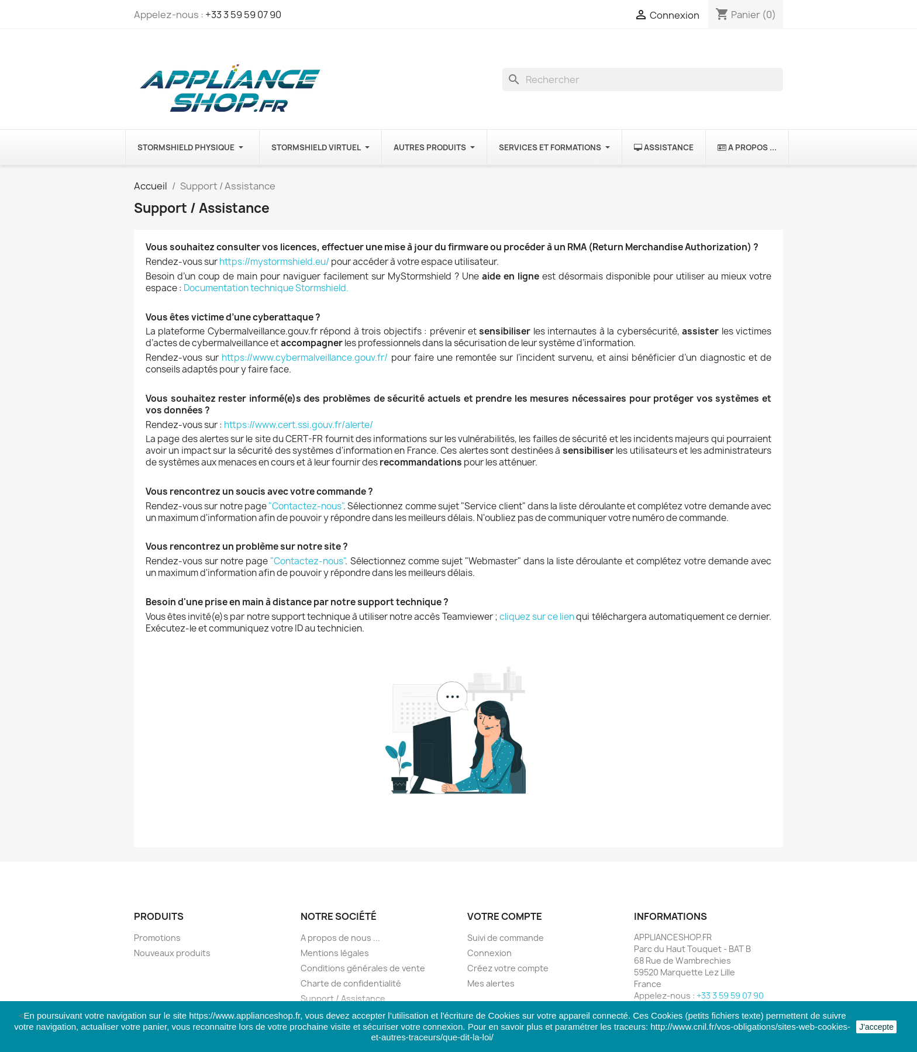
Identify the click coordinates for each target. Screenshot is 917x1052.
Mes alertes (491, 983)
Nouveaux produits (172, 952)
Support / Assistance (343, 998)
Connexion (489, 952)
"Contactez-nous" (305, 506)
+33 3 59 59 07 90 (243, 14)
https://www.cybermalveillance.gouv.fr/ (305, 357)
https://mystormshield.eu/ (274, 262)
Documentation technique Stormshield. (266, 288)
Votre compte (504, 916)
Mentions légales (335, 952)
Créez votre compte (508, 968)
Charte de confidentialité (351, 983)
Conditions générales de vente (363, 968)
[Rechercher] (642, 79)
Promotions (157, 937)
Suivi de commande (505, 937)
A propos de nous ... (340, 937)
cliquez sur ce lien (536, 616)
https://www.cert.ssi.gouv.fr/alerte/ (298, 425)
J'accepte (876, 1027)
